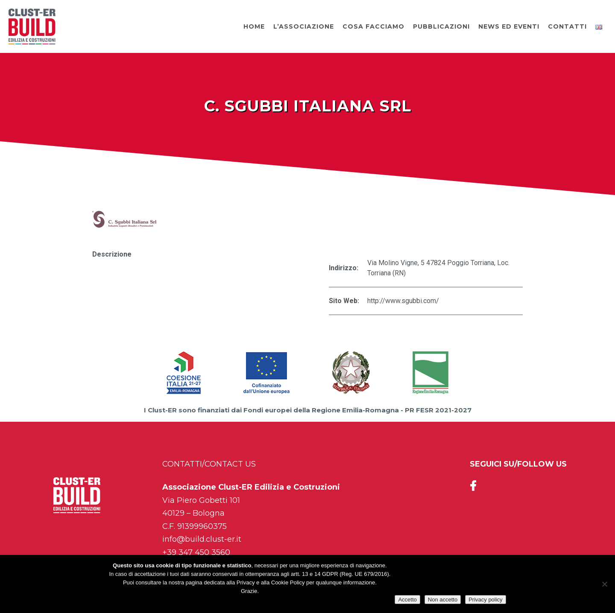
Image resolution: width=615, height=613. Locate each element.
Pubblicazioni (441, 26)
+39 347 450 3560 (196, 552)
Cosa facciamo (373, 26)
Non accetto (442, 599)
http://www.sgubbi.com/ (403, 301)
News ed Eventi (508, 26)
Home (254, 26)
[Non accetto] (604, 584)
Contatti (567, 26)
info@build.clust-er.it (201, 539)
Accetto (407, 599)
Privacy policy (485, 599)
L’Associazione (303, 26)
